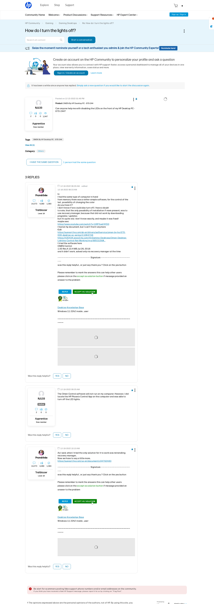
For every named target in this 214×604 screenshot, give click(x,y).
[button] (133, 99)
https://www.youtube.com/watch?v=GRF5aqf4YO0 (83, 224)
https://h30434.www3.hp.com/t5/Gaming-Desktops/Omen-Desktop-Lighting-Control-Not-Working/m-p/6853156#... (92, 239)
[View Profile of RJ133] (38, 108)
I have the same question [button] (44, 162)
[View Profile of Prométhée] (41, 195)
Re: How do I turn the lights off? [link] (98, 23)
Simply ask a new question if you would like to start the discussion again (113, 85)
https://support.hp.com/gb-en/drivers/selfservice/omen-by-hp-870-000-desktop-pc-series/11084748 (91, 233)
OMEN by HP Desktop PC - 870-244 (47, 139)
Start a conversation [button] (81, 40)
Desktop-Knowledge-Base (71, 307)
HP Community (32, 23)
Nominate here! (168, 48)
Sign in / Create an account (71, 73)
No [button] (67, 376)
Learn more (96, 73)
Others (41, 151)
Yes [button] (57, 376)
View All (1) (30, 145)
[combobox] (45, 40)
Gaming (49, 23)
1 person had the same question (79, 162)
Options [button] (185, 31)
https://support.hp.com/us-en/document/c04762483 (84, 461)
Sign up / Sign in (179, 14)
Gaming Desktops (68, 23)
